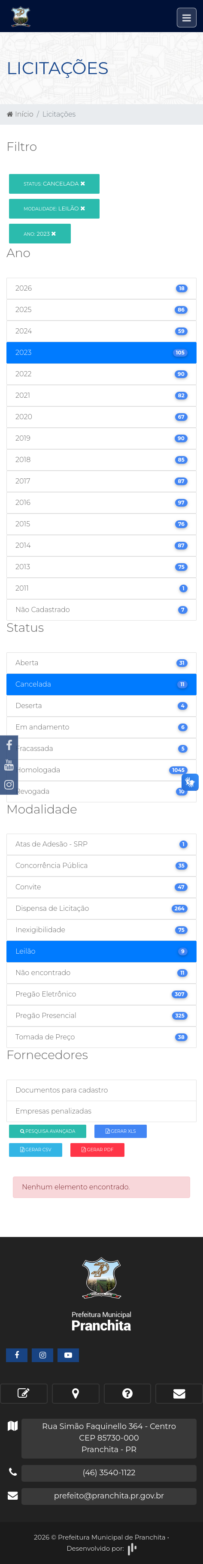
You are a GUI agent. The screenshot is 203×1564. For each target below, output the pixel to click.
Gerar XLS (121, 1131)
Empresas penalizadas (53, 1111)
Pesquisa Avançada (48, 1131)
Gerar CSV (36, 1150)
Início (20, 114)
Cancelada (54, 183)
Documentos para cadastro (61, 1090)
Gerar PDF (97, 1150)
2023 (40, 233)
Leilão (54, 208)
